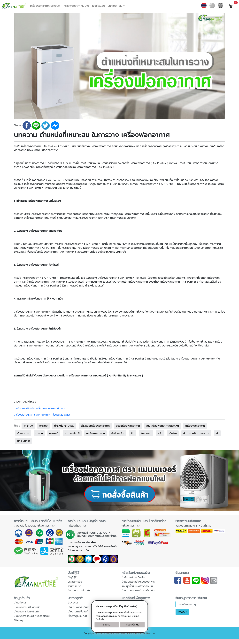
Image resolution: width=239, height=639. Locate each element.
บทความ (112, 6)
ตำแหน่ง (28, 426)
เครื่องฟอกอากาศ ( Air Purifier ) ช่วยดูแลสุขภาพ (42, 415)
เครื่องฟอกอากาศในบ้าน (76, 6)
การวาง (43, 426)
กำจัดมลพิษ (117, 433)
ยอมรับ (106, 624)
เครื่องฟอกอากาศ (195, 426)
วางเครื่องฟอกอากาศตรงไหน (162, 426)
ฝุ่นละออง (146, 433)
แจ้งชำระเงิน (98, 6)
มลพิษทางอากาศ (95, 433)
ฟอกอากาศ (23, 433)
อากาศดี (53, 433)
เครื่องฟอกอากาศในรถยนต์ (45, 6)
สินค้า (122, 6)
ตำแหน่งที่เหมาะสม (64, 426)
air (217, 433)
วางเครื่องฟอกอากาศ (128, 426)
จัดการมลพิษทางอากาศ (196, 433)
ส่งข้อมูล (182, 612)
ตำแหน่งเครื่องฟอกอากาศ (95, 426)
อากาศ (39, 433)
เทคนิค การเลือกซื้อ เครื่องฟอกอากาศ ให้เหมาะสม (41, 408)
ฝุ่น (132, 433)
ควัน (160, 433)
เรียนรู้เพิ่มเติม (132, 624)
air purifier (23, 441)
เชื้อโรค (173, 433)
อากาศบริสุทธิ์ (72, 433)
